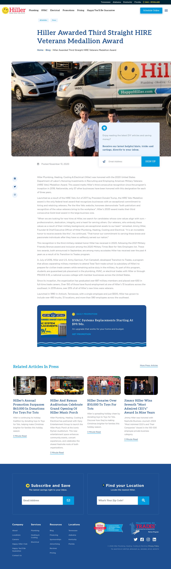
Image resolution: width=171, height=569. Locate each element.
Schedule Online (142, 10)
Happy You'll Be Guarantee (110, 10)
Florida (137, 2)
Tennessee (105, 2)
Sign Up (150, 161)
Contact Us (17, 555)
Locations (16, 535)
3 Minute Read (20, 436)
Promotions (78, 10)
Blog (48, 50)
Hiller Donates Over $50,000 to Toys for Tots (102, 404)
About (15, 530)
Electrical (35, 542)
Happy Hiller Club (19, 544)
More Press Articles (149, 365)
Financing (54, 535)
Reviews (53, 548)
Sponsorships (55, 539)
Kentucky (127, 2)
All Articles (43, 20)
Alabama (117, 2)
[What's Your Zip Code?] (117, 500)
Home (40, 50)
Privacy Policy (153, 546)
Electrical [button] (64, 10)
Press (54, 20)
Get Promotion (81, 334)
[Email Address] (124, 161)
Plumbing (35, 530)
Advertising (55, 544)
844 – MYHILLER (151, 2)
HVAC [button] (54, 10)
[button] (157, 10)
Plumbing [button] (43, 10)
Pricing (90, 10)
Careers (15, 539)
